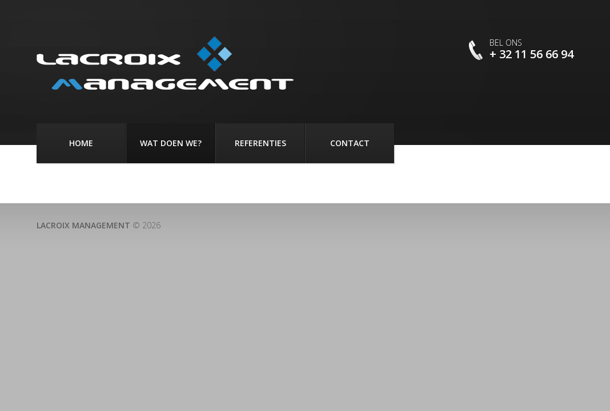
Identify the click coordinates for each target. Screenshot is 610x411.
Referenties (260, 143)
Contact (350, 143)
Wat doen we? (171, 143)
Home (81, 143)
